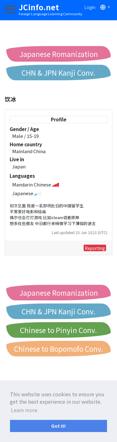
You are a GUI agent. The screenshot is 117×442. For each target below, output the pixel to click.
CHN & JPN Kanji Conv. (58, 73)
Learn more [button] (24, 410)
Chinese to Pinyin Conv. (58, 330)
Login (89, 7)
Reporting (95, 248)
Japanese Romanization (58, 54)
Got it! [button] (58, 425)
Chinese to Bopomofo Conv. (58, 349)
